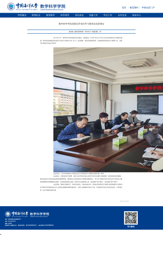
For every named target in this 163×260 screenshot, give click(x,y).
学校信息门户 (148, 7)
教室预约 (134, 7)
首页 (124, 7)
